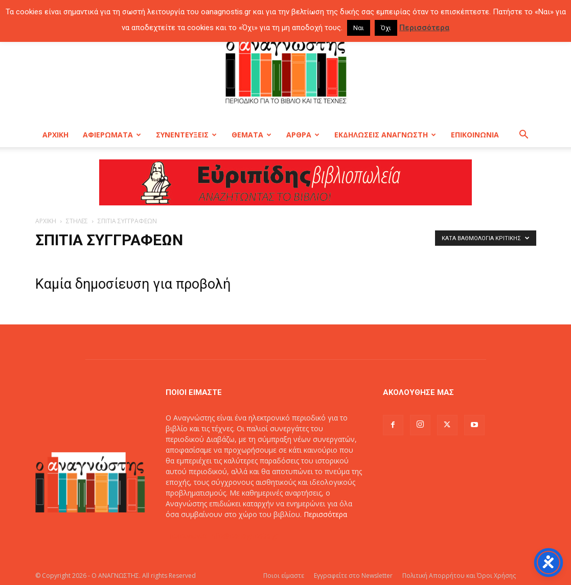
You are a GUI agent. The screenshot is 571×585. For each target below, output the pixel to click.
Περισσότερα (325, 514)
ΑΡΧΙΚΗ (55, 134)
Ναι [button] (358, 28)
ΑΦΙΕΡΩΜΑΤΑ (112, 134)
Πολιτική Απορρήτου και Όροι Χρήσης (459, 575)
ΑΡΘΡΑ (302, 134)
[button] (524, 136)
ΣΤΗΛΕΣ (77, 221)
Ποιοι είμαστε (283, 575)
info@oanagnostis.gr (244, 536)
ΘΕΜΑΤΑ (251, 134)
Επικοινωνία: (188, 536)
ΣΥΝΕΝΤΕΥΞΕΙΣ (186, 134)
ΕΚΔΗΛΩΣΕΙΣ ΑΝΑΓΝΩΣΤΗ (385, 134)
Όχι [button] (386, 28)
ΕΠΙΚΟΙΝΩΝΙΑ (475, 134)
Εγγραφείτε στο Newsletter (353, 575)
